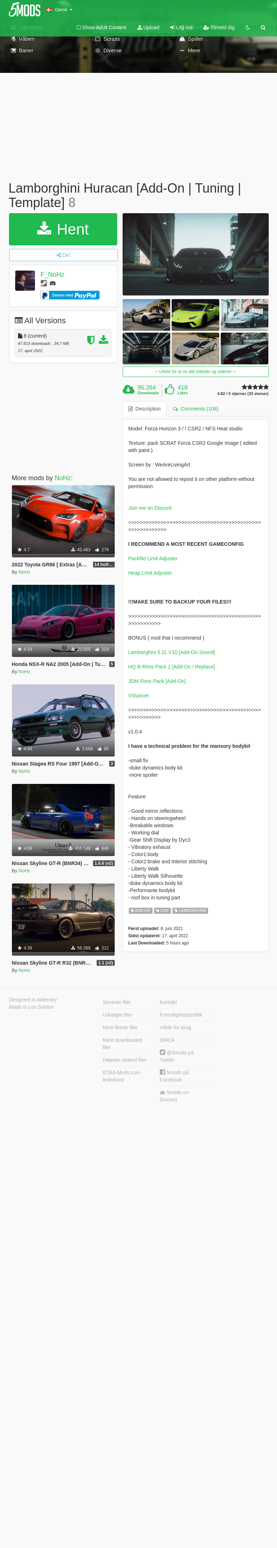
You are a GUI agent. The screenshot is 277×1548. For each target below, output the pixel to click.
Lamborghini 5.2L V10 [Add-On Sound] (171, 652)
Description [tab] (144, 409)
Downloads (148, 393)
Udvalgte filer (117, 1015)
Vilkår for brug (175, 1027)
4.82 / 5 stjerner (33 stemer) (243, 394)
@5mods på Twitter (177, 1056)
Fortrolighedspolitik (181, 1015)
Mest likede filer (120, 1027)
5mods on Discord (174, 1095)
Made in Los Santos (31, 1007)
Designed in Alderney (33, 1000)
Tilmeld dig (219, 27)
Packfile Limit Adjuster (153, 558)
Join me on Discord (150, 508)
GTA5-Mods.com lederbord (122, 1076)
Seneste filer (117, 1002)
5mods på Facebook (174, 1076)
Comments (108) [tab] (195, 409)
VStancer (138, 695)
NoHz (63, 478)
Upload (148, 27)
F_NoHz (52, 274)
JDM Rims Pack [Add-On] (157, 681)
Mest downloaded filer (122, 1043)
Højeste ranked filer (124, 1060)
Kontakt (168, 1002)
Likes (183, 393)
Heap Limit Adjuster (150, 573)
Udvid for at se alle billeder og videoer (195, 371)
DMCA (167, 1040)
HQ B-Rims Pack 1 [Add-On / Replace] (171, 667)
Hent (63, 229)
